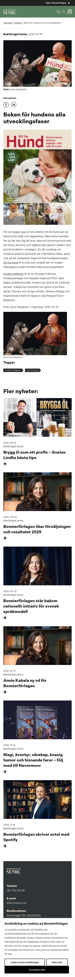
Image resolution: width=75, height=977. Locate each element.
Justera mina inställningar (24, 962)
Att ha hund (10, 262)
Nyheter (18, 23)
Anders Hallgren (13, 273)
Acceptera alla (37, 969)
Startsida (7, 23)
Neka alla (57, 962)
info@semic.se (16, 903)
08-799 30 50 (16, 890)
